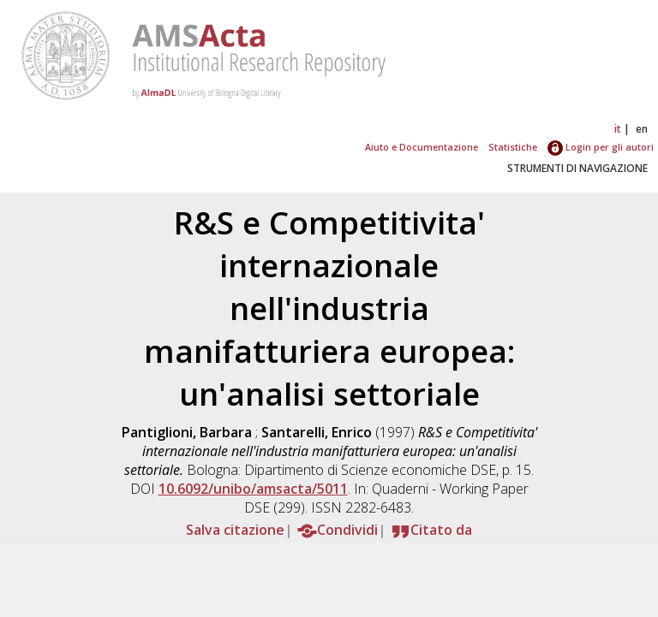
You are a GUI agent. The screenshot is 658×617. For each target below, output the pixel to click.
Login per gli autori (600, 146)
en (642, 129)
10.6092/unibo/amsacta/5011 (253, 488)
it (617, 129)
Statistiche (512, 146)
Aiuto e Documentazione (421, 146)
